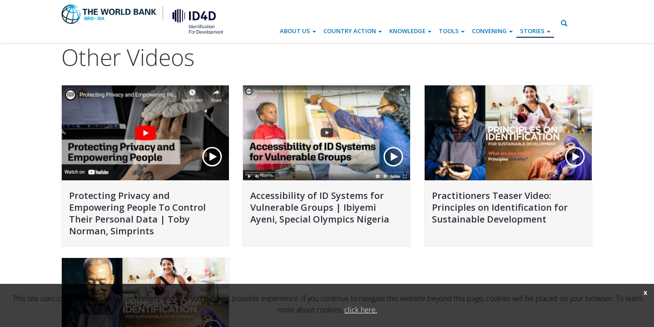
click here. (360, 310)
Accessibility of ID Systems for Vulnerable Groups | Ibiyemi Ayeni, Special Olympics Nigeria (319, 207)
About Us (298, 31)
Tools (452, 31)
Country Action (352, 31)
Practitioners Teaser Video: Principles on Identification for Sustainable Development (500, 207)
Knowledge (410, 31)
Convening (492, 31)
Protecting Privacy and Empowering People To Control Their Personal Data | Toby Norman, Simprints (137, 213)
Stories (535, 31)
